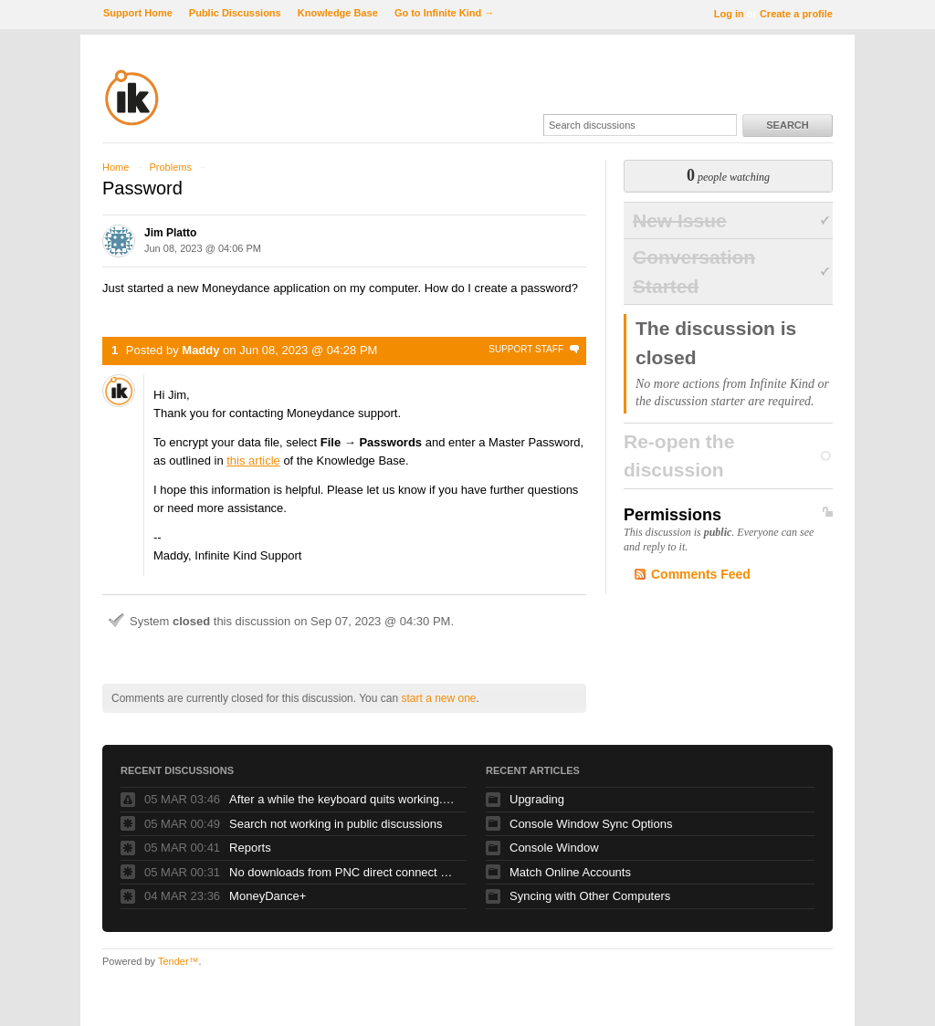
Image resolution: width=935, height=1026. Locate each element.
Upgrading (537, 799)
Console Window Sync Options (591, 824)
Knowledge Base (338, 12)
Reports (250, 847)
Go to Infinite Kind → (444, 12)
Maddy (200, 350)
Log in (729, 13)
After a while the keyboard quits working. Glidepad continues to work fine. (343, 799)
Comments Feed (701, 574)
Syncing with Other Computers (590, 896)
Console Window (554, 847)
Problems (170, 167)
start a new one (438, 698)
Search (787, 125)
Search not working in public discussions (335, 824)
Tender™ (178, 961)
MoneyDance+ (267, 896)
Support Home (138, 12)
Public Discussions (235, 12)
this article (253, 460)
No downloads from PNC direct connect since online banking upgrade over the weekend (343, 872)
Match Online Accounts (570, 872)
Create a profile (796, 13)
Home (115, 167)
